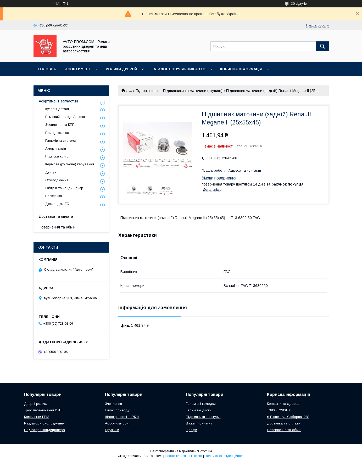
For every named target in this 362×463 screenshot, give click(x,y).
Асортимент (78, 69)
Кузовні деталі (57, 109)
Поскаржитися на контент (183, 456)
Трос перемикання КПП (43, 410)
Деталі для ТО (57, 204)
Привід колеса (57, 133)
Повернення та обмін (57, 227)
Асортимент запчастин (58, 101)
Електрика (53, 196)
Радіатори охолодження (44, 423)
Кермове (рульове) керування (69, 164)
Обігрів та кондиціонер (64, 188)
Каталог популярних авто (178, 69)
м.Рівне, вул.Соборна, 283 (288, 417)
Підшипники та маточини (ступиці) (192, 91)
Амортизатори (117, 423)
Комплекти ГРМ (36, 417)
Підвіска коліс (147, 91)
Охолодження (56, 180)
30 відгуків (299, 4)
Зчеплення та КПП (60, 125)
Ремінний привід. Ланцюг (65, 117)
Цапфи (191, 430)
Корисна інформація (241, 69)
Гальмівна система (60, 141)
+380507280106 (279, 410)
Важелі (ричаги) (199, 423)
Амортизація (55, 148)
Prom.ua (206, 451)
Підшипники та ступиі (203, 417)
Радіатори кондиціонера (44, 430)
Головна (47, 69)
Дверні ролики (36, 404)
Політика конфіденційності (224, 456)
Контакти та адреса (283, 404)
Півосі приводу (117, 410)
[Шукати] (322, 46)
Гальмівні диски (198, 410)
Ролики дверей (121, 69)
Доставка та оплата (56, 216)
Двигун (51, 172)
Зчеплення (113, 404)
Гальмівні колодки (201, 404)
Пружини (112, 430)
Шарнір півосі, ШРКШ (122, 417)
